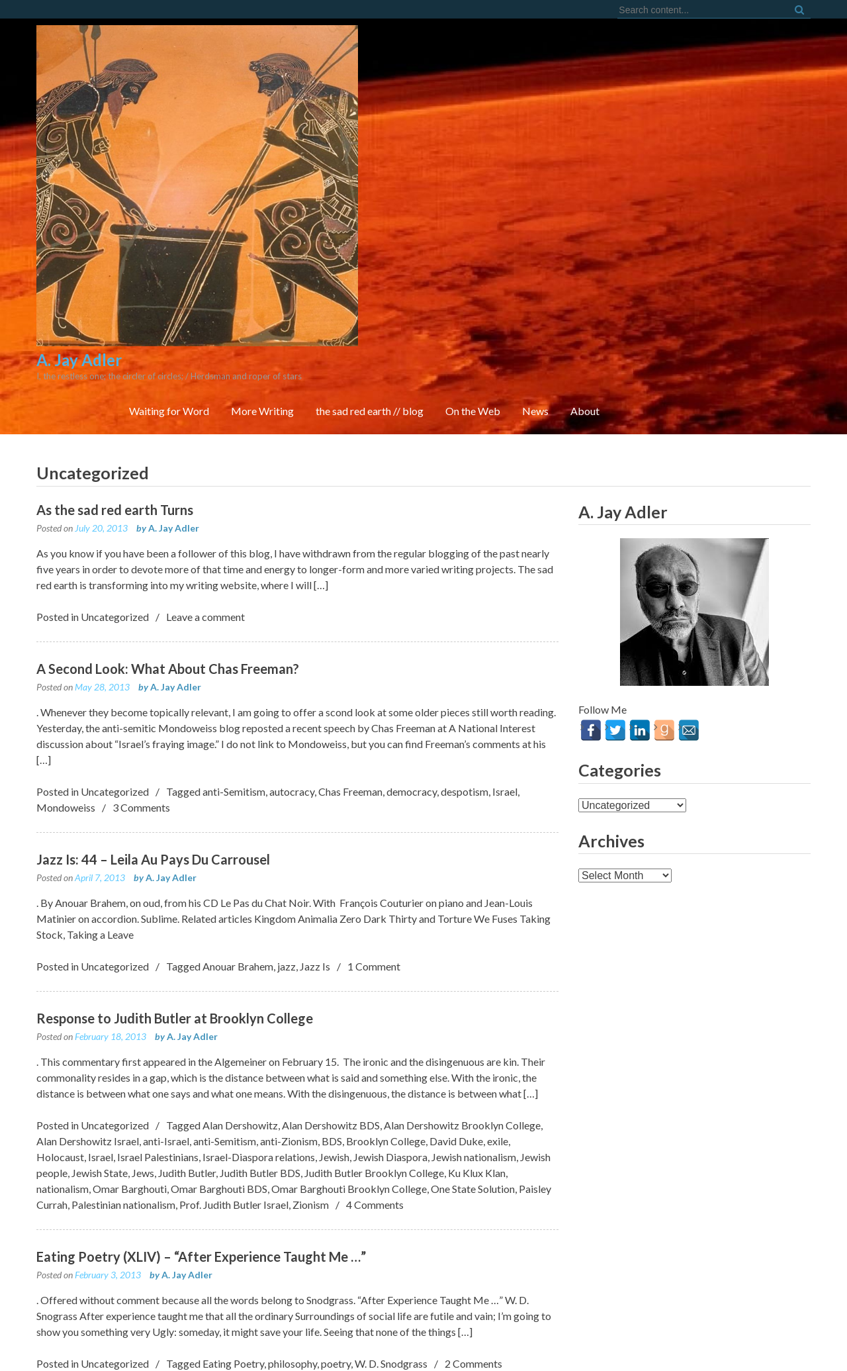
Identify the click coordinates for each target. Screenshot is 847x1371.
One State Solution (473, 1027)
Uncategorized (115, 455)
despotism (464, 630)
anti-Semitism (233, 630)
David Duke (456, 979)
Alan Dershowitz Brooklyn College (462, 963)
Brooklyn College (385, 979)
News (730, 145)
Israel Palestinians (158, 995)
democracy (411, 630)
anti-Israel (166, 979)
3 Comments (141, 645)
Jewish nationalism (473, 995)
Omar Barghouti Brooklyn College (349, 1027)
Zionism (310, 1043)
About (780, 145)
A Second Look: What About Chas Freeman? (167, 507)
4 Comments (375, 1043)
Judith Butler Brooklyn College (374, 1011)
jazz (286, 804)
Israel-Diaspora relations (258, 995)
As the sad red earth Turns (114, 348)
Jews (143, 1011)
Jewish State (99, 1011)
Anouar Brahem (237, 804)
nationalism (62, 1027)
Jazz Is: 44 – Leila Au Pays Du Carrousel (153, 698)
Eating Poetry (233, 1202)
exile (497, 979)
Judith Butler (187, 1011)
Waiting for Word (364, 145)
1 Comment (373, 804)
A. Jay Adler (173, 366)
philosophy (292, 1202)
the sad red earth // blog (565, 145)
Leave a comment (205, 455)
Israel (504, 630)
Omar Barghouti (130, 1027)
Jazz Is (315, 804)
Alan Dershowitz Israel (87, 979)
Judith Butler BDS (260, 1011)
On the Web (668, 145)
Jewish (334, 995)
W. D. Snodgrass (391, 1202)
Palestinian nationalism (123, 1043)
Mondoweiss (65, 645)
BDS (332, 979)
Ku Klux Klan (477, 1011)
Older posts (80, 1255)
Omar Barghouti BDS (219, 1027)
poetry (336, 1202)
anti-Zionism (289, 979)
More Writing (457, 145)
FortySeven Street (424, 1344)
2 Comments (473, 1202)
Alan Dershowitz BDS (331, 963)
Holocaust (60, 995)
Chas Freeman (350, 630)
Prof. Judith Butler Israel (234, 1043)
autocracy (291, 630)
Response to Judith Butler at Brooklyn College (174, 857)
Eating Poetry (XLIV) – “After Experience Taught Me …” (201, 1095)
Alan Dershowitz (240, 963)
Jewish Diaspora (390, 995)
